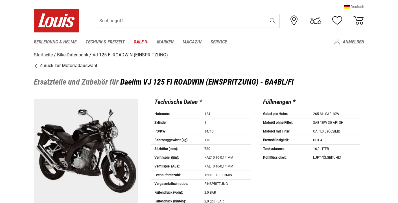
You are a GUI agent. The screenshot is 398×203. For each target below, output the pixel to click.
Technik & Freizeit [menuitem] (105, 42)
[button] (354, 7)
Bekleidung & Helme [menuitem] (55, 42)
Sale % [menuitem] (141, 42)
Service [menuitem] (219, 42)
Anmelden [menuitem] (353, 42)
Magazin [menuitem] (192, 42)
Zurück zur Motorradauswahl (65, 65)
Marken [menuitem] (165, 42)
